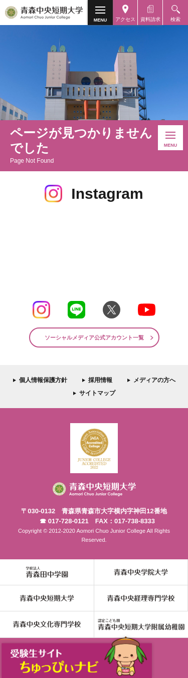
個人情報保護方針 (43, 380)
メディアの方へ (154, 380)
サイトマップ (97, 393)
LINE (76, 309)
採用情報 (100, 380)
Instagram (41, 309)
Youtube (146, 309)
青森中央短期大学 (44, 12)
